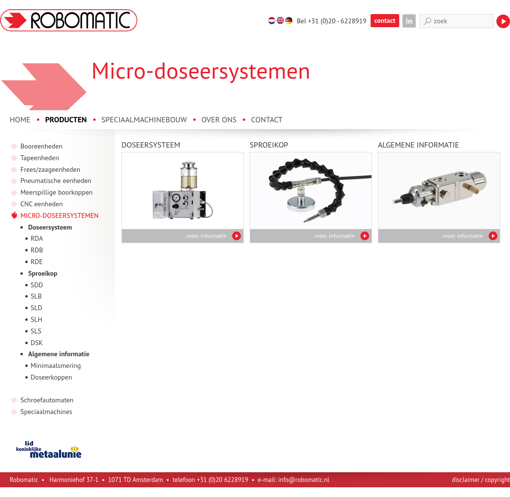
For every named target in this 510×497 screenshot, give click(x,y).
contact (385, 20)
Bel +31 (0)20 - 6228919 (332, 21)
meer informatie (206, 235)
